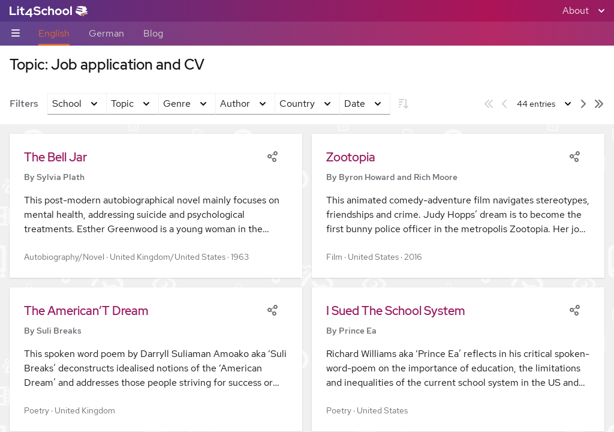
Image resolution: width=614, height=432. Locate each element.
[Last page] (599, 104)
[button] (156, 206)
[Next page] (583, 104)
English (54, 33)
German (106, 33)
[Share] (272, 155)
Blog (153, 33)
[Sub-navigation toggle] (15, 34)
